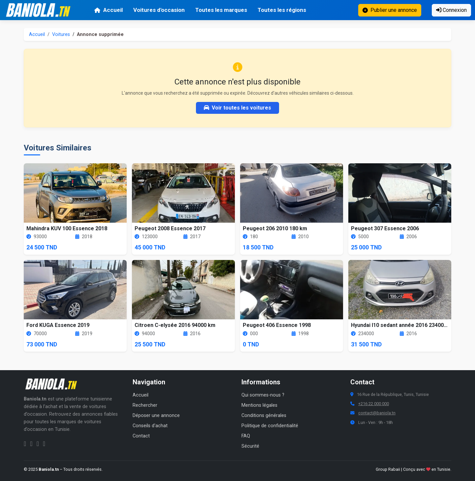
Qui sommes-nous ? (262, 395)
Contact (141, 436)
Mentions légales (259, 405)
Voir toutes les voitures (237, 108)
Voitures (61, 34)
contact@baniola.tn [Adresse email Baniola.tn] (377, 412)
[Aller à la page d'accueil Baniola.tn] (53, 384)
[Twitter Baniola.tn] (38, 444)
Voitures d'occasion (159, 10)
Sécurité (250, 446)
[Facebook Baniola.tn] (25, 444)
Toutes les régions (282, 10)
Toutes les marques (221, 10)
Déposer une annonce (156, 415)
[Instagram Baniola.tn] (31, 444)
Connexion (451, 10)
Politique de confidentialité (269, 426)
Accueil (108, 10)
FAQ (245, 436)
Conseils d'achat (150, 426)
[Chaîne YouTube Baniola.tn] (44, 444)
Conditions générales (263, 415)
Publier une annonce (390, 10)
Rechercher (145, 405)
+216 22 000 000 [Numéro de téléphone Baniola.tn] (373, 403)
